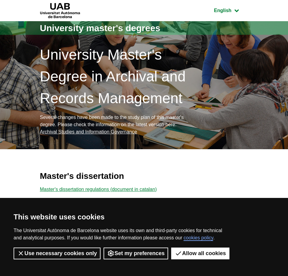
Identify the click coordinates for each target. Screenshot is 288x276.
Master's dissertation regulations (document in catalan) (98, 189)
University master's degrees (100, 28)
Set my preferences (136, 253)
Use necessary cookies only (57, 253)
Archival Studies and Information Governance (88, 131)
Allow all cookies (200, 253)
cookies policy (198, 237)
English (231, 10)
